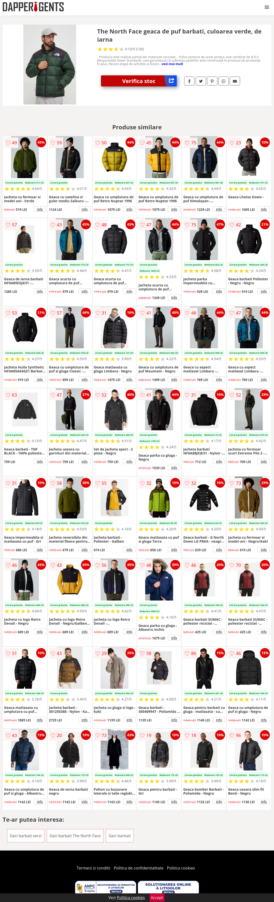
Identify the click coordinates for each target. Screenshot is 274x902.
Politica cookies (181, 868)
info (40, 209)
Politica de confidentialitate (138, 868)
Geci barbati (120, 835)
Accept (157, 897)
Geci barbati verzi (26, 835)
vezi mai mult (172, 64)
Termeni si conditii (93, 868)
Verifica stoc (149, 80)
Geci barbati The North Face (75, 835)
